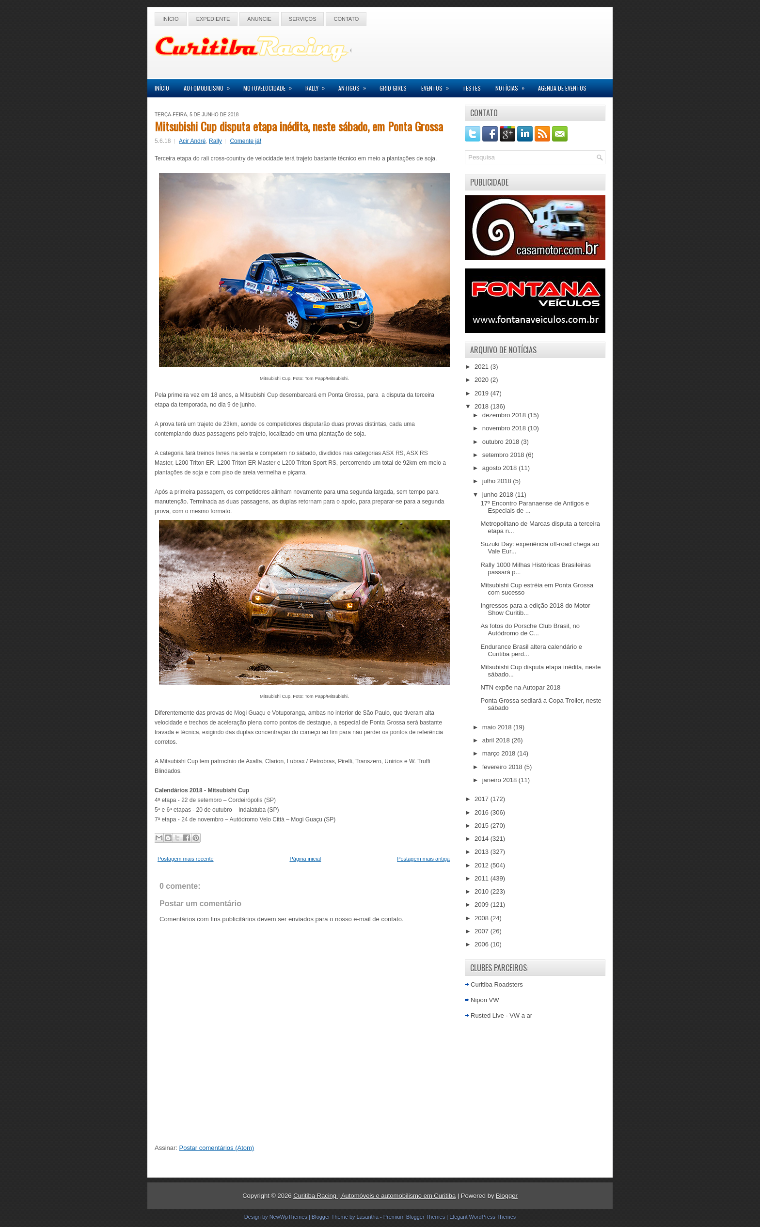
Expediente (213, 19)
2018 (483, 406)
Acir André (192, 141)
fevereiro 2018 (503, 767)
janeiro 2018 (500, 780)
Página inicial (305, 859)
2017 (483, 798)
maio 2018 (497, 727)
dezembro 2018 (505, 415)
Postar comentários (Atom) (216, 1147)
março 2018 (499, 753)
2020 (483, 379)
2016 (483, 812)
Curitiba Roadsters (497, 984)
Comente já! (245, 141)
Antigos (355, 85)
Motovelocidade (270, 85)
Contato (346, 19)
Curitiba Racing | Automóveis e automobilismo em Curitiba (374, 1195)
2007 (483, 931)
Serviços (303, 19)
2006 (483, 944)
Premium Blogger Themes (414, 1217)
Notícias (513, 85)
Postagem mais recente (186, 859)
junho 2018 (498, 494)
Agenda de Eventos (562, 88)
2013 (483, 851)
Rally (318, 85)
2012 (483, 865)
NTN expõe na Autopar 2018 (520, 687)
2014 (483, 838)
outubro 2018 (501, 441)
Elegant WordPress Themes (482, 1217)
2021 (483, 366)
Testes (471, 88)
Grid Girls (393, 88)
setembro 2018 (504, 454)
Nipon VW (485, 1000)
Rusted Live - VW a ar (501, 1015)
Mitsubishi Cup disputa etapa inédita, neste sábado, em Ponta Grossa (299, 126)
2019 (483, 393)
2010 (483, 891)
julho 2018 (497, 481)
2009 (483, 904)
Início (170, 19)
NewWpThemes (288, 1217)
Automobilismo (210, 85)
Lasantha (368, 1217)
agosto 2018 (500, 468)
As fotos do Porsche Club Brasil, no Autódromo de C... (530, 629)
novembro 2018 (505, 428)
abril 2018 (497, 740)
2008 (483, 918)
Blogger (507, 1195)
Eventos (438, 85)
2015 (483, 825)
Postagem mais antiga (423, 859)
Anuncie (259, 19)
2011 (483, 878)
